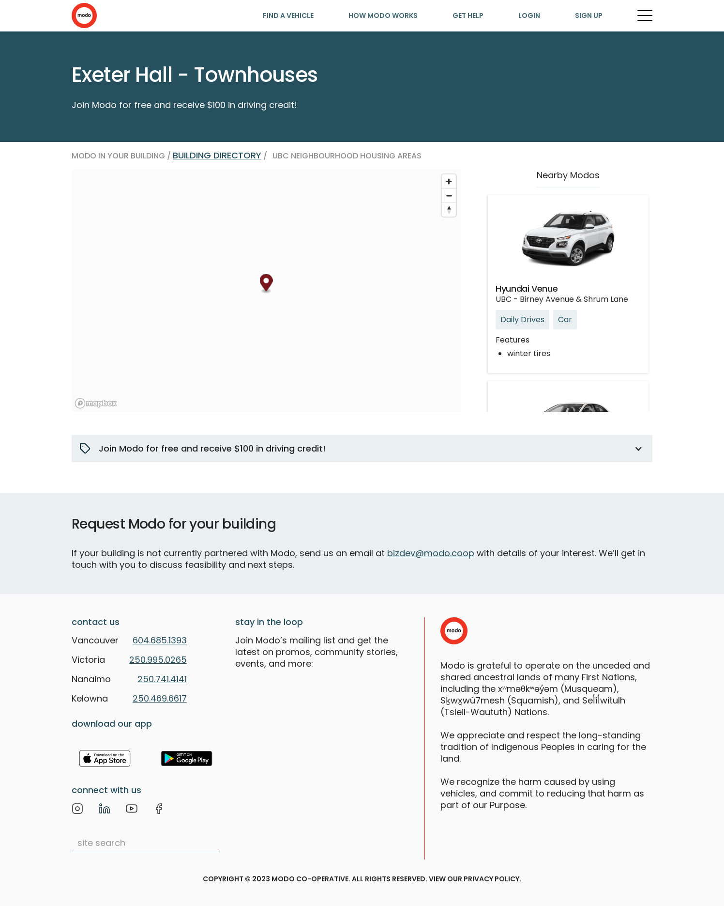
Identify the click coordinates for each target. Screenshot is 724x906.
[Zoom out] (449, 195)
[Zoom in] (449, 181)
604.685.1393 (160, 640)
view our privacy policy (474, 879)
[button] (362, 448)
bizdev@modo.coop (430, 553)
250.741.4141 (162, 679)
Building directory (217, 155)
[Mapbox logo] (96, 403)
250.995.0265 (158, 660)
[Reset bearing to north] (449, 210)
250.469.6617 (160, 698)
